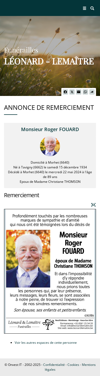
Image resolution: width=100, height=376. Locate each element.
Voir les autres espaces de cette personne (46, 342)
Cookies (73, 364)
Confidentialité (54, 364)
